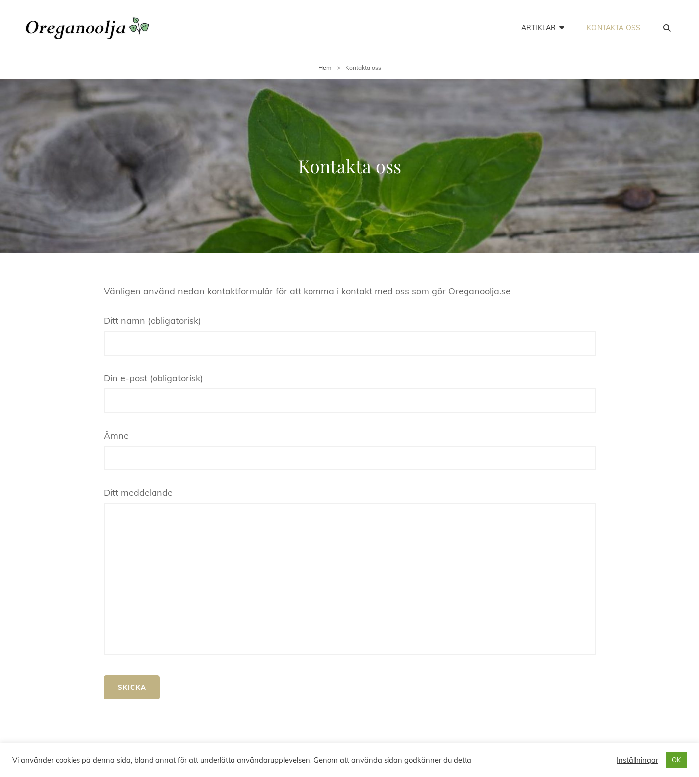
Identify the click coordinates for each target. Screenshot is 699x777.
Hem (325, 67)
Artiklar (538, 27)
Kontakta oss (613, 27)
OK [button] (676, 760)
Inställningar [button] (637, 760)
